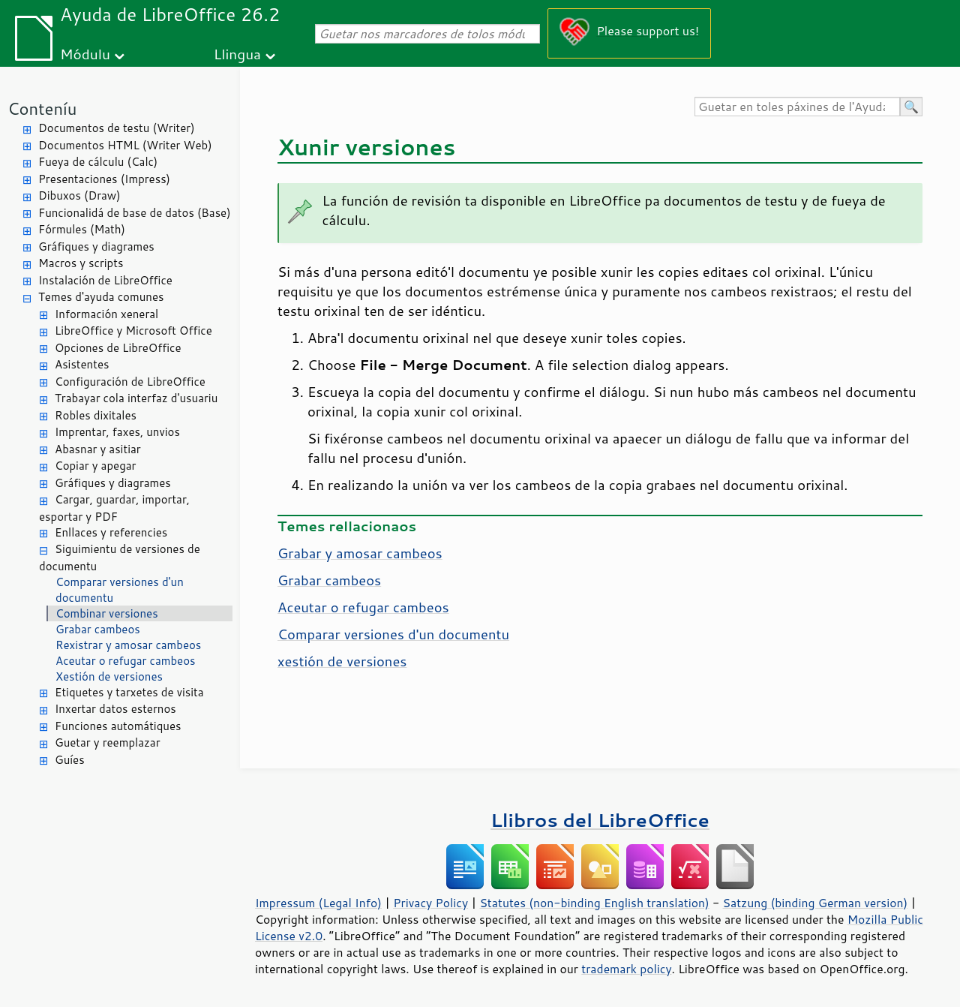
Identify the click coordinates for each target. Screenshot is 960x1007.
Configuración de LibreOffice (130, 381)
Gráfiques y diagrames (96, 246)
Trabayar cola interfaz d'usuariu (136, 398)
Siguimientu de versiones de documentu (119, 557)
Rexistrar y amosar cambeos (128, 645)
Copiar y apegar (95, 465)
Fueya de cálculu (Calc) (98, 162)
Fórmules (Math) (81, 229)
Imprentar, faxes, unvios (117, 432)
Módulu (85, 54)
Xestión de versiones (109, 676)
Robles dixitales (95, 415)
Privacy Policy (430, 902)
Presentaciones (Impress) (104, 179)
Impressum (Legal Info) (318, 902)
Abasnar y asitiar (98, 449)
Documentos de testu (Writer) (116, 128)
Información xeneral (106, 314)
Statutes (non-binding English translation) (594, 902)
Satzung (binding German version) (815, 902)
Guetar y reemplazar (107, 742)
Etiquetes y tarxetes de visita (129, 692)
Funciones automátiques (118, 726)
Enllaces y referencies (111, 532)
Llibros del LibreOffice (600, 820)
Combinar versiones (107, 613)
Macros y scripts (80, 263)
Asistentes (82, 364)
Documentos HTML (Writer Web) (125, 145)
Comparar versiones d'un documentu (120, 590)
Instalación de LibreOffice (105, 280)
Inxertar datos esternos (115, 709)
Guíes (70, 760)
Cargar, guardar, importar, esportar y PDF (114, 508)
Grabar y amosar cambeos (360, 553)
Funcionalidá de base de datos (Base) (134, 213)
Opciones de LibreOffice (118, 348)
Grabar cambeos (98, 629)
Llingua (237, 54)
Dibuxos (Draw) (79, 195)
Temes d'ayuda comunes (101, 297)
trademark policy (626, 968)
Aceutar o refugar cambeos (125, 661)
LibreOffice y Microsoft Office (133, 330)
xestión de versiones (342, 661)
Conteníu (42, 108)
